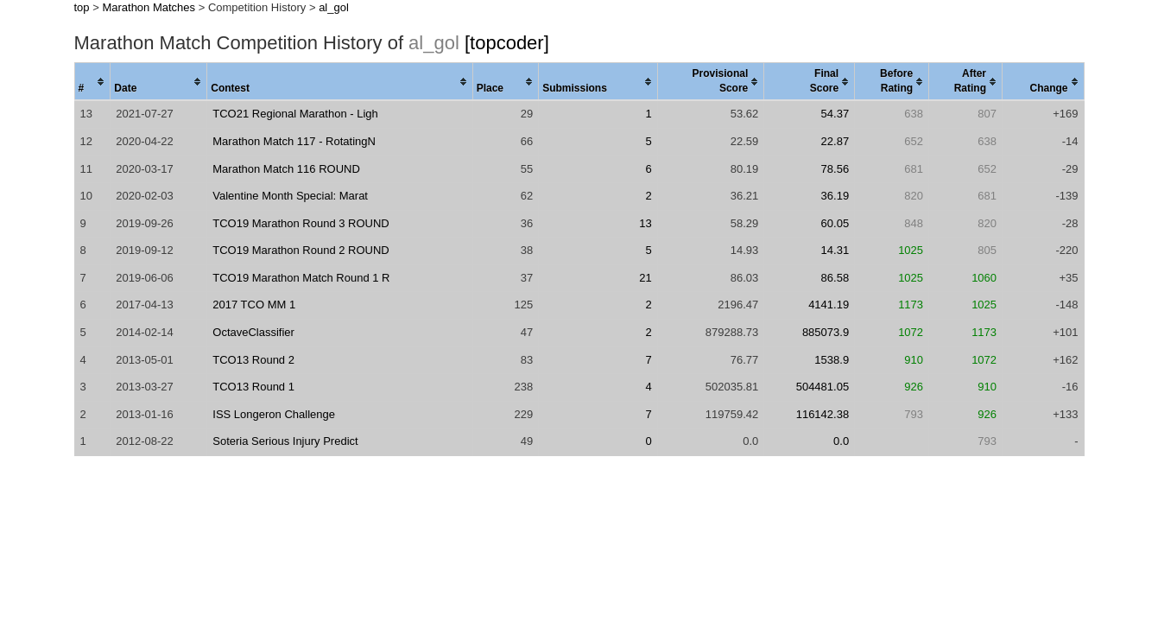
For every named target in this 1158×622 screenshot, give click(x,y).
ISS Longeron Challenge (273, 414)
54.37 (835, 113)
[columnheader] (92, 82)
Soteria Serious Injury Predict (285, 441)
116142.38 (822, 414)
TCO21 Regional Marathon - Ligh (295, 113)
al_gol (334, 7)
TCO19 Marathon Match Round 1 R (300, 277)
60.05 (835, 223)
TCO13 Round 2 (253, 359)
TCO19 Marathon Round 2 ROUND (300, 250)
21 (645, 277)
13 (645, 223)
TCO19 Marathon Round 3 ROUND (300, 223)
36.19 (835, 195)
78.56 (835, 168)
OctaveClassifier (253, 332)
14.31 (835, 250)
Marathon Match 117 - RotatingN (294, 141)
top (82, 7)
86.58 (835, 277)
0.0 (841, 441)
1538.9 (831, 359)
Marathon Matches (148, 7)
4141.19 (828, 304)
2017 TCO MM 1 (253, 304)
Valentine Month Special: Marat (290, 195)
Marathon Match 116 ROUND (286, 168)
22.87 (835, 141)
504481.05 (822, 386)
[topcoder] (507, 43)
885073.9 (825, 332)
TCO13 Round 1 (253, 386)
